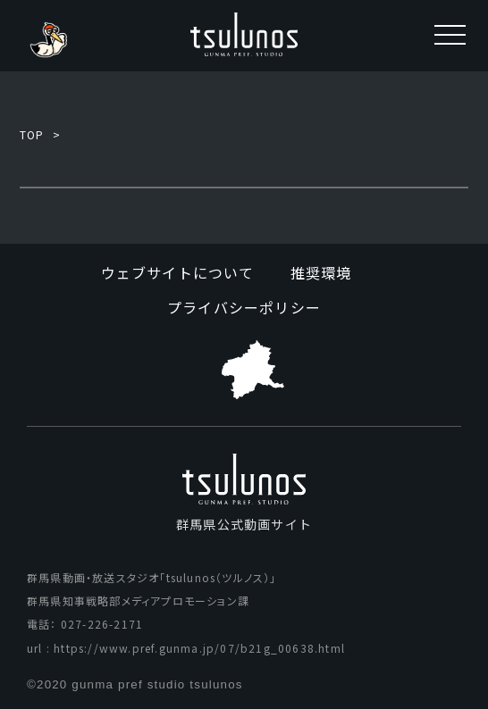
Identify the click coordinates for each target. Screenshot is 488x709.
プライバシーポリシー (244, 307)
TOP (32, 134)
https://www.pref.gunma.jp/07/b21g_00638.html (199, 647)
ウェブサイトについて (178, 272)
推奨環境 (321, 272)
